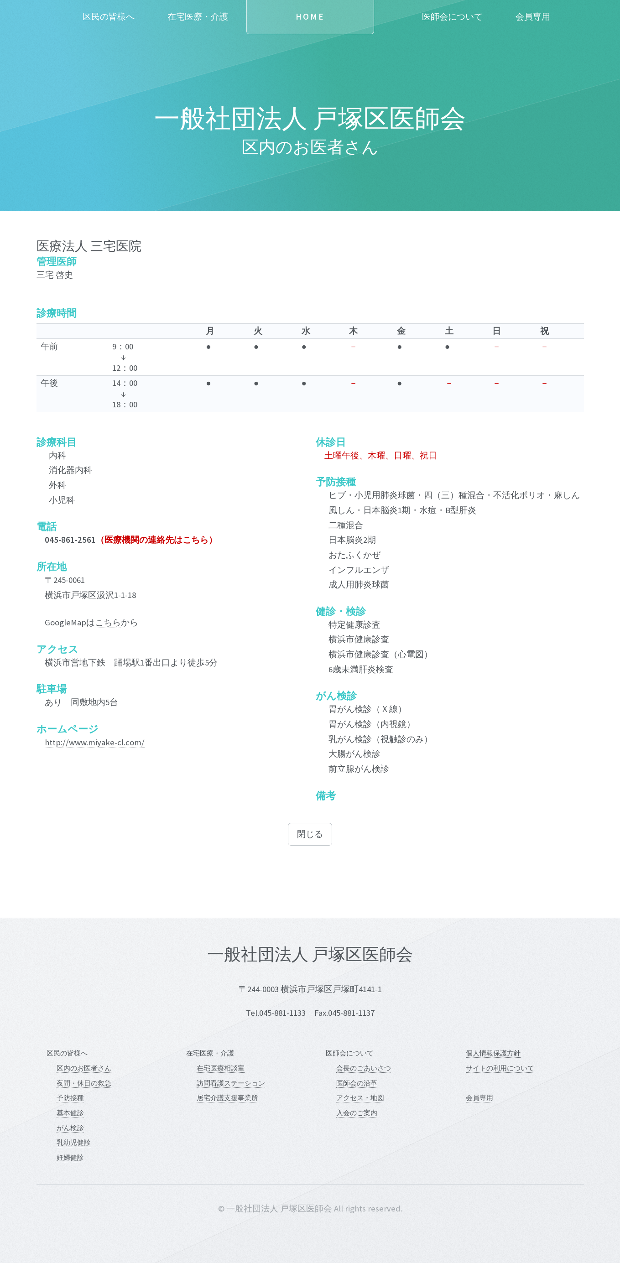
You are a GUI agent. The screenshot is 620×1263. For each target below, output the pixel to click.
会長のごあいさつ (363, 1068)
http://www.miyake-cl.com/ (95, 742)
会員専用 (533, 16)
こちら (108, 622)
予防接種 (70, 1097)
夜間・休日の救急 (84, 1083)
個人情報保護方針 (493, 1053)
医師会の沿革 (356, 1083)
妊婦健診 (70, 1157)
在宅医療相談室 (221, 1068)
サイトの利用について (500, 1068)
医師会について (452, 16)
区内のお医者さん (84, 1068)
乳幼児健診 (74, 1142)
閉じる (310, 834)
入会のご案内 (356, 1112)
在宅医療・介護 (197, 16)
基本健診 (70, 1112)
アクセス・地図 (360, 1097)
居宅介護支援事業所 (227, 1097)
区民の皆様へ (109, 16)
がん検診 (70, 1127)
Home (310, 16)
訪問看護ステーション (231, 1083)
